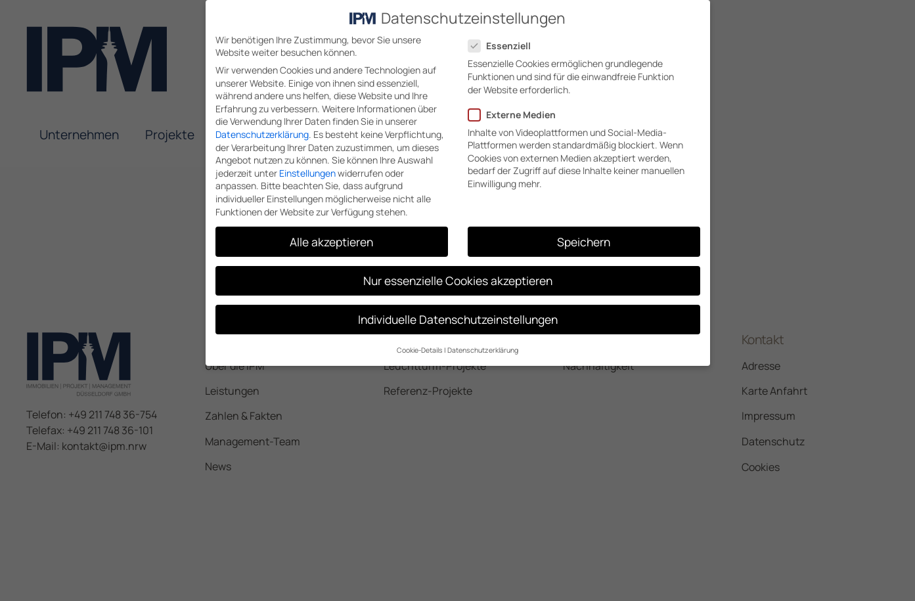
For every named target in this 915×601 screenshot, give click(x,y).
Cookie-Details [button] (420, 349)
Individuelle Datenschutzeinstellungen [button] (458, 318)
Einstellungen (307, 172)
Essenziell (503, 45)
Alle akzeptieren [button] (331, 240)
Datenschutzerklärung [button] (482, 349)
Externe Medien (516, 113)
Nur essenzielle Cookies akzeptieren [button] (457, 279)
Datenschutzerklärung (262, 133)
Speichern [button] (583, 240)
